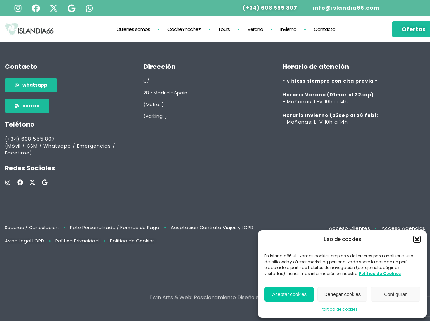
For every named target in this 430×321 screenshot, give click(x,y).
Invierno (288, 29)
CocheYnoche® (184, 29)
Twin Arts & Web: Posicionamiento (192, 302)
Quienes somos (133, 29)
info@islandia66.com (346, 7)
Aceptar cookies (289, 294)
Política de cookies (339, 309)
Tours (224, 29)
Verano (255, 29)
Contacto (324, 29)
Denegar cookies (342, 294)
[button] (417, 239)
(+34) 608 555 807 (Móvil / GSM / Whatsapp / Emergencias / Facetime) (60, 146)
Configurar (395, 294)
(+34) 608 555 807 (270, 7)
